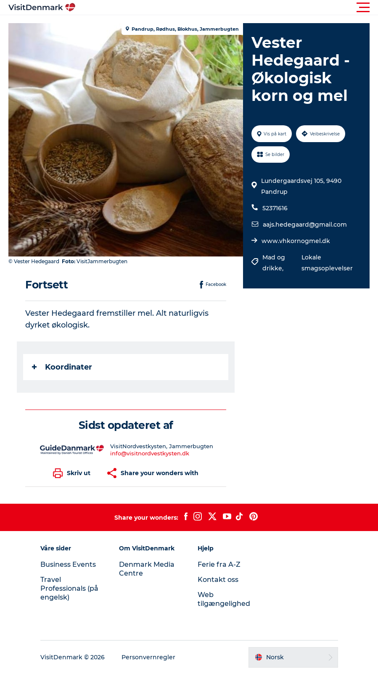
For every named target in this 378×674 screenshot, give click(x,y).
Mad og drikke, (273, 263)
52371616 (275, 208)
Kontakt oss (218, 580)
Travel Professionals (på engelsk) (69, 588)
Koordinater (62, 367)
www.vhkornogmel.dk (296, 241)
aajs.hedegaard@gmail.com (305, 224)
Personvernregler (148, 657)
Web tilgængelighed (224, 599)
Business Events (68, 564)
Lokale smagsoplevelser (327, 263)
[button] (227, 8)
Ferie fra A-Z (219, 564)
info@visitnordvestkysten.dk (149, 453)
